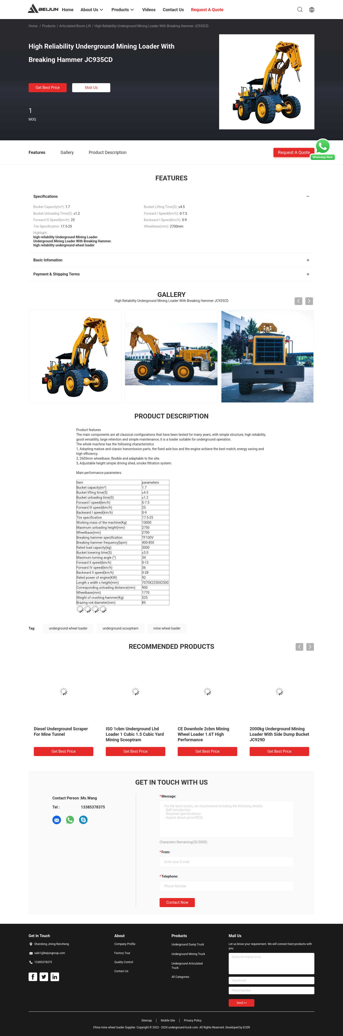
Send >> (242, 1003)
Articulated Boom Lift (75, 26)
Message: (168, 796)
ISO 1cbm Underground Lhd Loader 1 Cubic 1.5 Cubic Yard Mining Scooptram (135, 734)
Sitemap (146, 1020)
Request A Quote (294, 152)
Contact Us (121, 971)
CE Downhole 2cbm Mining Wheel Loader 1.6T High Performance (203, 734)
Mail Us (91, 87)
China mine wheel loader (108, 1027)
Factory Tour (122, 953)
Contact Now (177, 902)
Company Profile (124, 944)
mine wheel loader (166, 628)
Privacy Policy (193, 1020)
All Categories (180, 977)
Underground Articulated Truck (187, 966)
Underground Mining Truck (188, 954)
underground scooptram (120, 628)
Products (48, 26)
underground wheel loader (68, 628)
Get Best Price (48, 87)
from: (165, 852)
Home (33, 26)
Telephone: (169, 876)
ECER (246, 1027)
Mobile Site (168, 1020)
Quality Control (123, 962)
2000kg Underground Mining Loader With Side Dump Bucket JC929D (279, 734)
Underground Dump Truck (188, 944)
